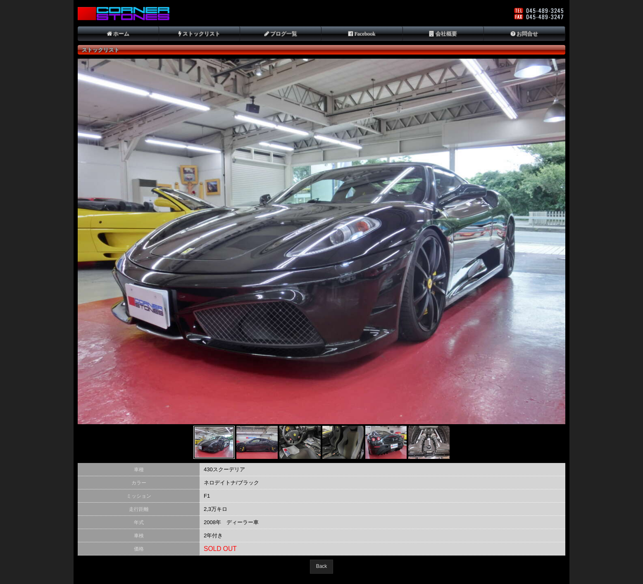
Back (321, 566)
